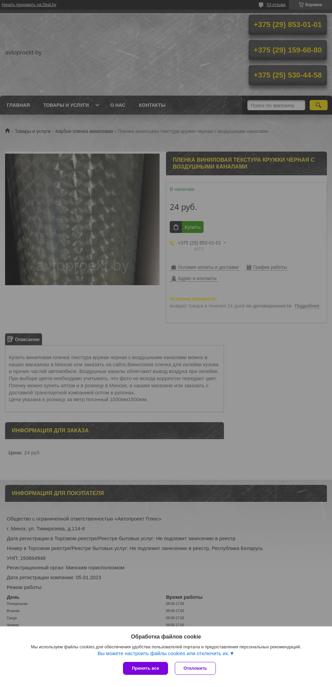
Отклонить (195, 668)
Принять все (145, 668)
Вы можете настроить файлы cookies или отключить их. (163, 653)
